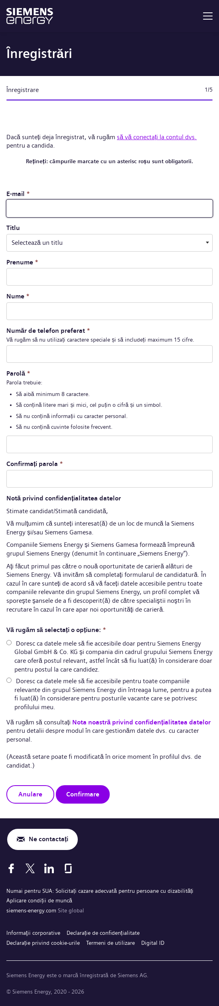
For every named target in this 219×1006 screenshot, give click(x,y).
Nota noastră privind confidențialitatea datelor (141, 722)
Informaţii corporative (33, 933)
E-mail (18, 194)
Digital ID (152, 943)
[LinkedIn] (49, 868)
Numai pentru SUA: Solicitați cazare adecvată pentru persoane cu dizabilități (99, 891)
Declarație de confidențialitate (103, 933)
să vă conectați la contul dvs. (157, 137)
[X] (30, 868)
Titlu (13, 228)
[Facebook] (11, 868)
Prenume (22, 262)
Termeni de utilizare (110, 943)
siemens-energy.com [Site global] (32, 910)
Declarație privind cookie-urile (43, 943)
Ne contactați (48, 839)
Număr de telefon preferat (48, 330)
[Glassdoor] (68, 868)
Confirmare (82, 794)
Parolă (18, 373)
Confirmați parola (34, 464)
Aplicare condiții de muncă (39, 900)
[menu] (208, 16)
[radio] (9, 642)
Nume (18, 296)
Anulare (30, 794)
